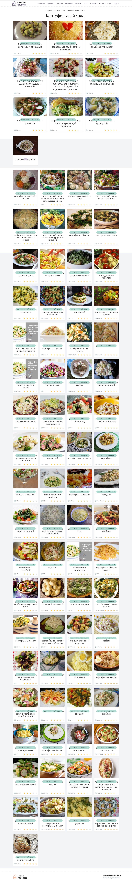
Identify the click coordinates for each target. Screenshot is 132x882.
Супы (117, 3)
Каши (86, 3)
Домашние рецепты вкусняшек (20, 876)
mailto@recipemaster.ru (111, 878)
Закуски (78, 3)
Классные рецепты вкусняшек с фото (19, 3)
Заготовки (69, 3)
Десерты (59, 3)
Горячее (50, 3)
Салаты (102, 3)
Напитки (93, 3)
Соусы (109, 3)
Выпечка (41, 3)
